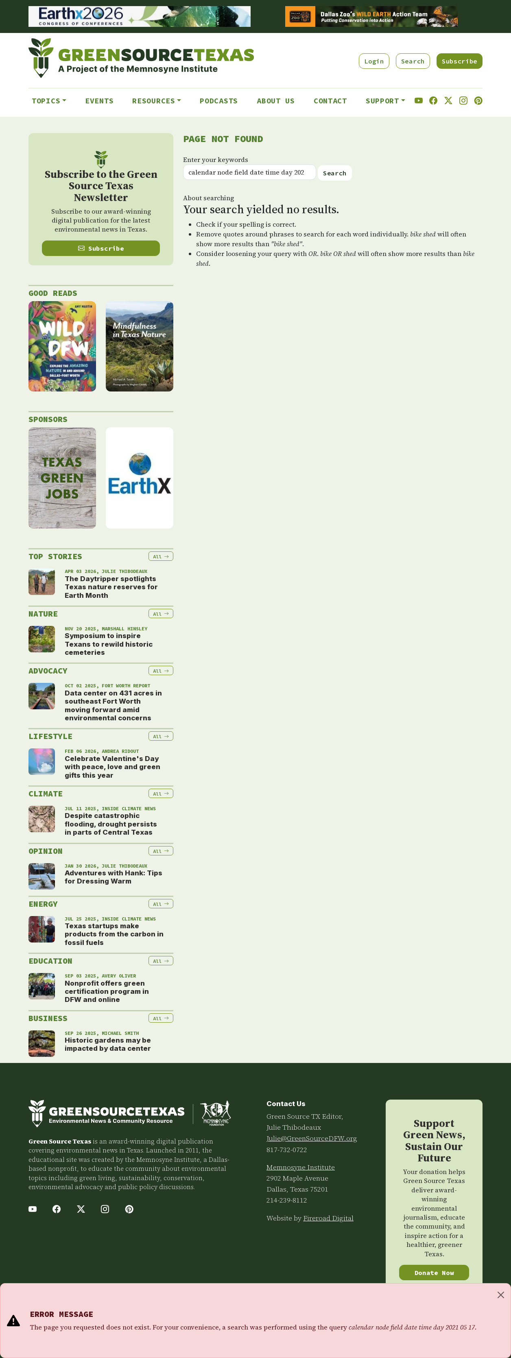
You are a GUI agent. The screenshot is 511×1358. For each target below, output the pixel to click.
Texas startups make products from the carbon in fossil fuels (114, 934)
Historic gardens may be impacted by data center (108, 1044)
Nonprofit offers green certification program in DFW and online (107, 991)
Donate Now (434, 1272)
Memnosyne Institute (300, 1167)
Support (382, 100)
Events (99, 100)
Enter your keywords (215, 159)
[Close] (501, 1295)
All (161, 556)
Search (413, 61)
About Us (276, 100)
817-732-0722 (286, 1150)
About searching (208, 197)
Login (374, 61)
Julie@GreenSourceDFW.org (311, 1138)
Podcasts (219, 100)
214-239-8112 (286, 1200)
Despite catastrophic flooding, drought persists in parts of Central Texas (111, 823)
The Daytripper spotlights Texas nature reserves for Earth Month (111, 587)
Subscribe (459, 61)
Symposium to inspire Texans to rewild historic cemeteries (109, 644)
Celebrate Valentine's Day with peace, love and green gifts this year (112, 766)
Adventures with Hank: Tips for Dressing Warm (113, 877)
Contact (330, 100)
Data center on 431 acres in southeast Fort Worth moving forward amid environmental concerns (113, 705)
